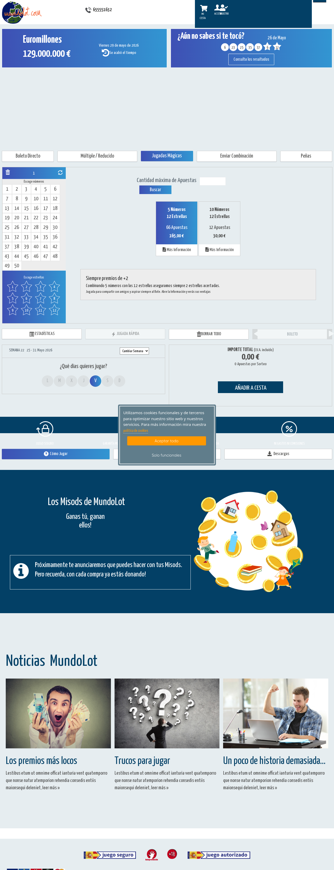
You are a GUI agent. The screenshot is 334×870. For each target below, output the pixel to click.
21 (26, 217)
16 (36, 208)
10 (36, 198)
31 (7, 237)
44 (16, 256)
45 (26, 256)
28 (36, 227)
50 (16, 265)
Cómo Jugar (56, 453)
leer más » (51, 787)
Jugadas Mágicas (167, 155)
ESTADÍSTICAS (42, 334)
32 (16, 237)
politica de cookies (135, 431)
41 (45, 246)
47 (45, 256)
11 (45, 198)
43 (7, 256)
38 (16, 246)
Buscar (155, 189)
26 (16, 227)
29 (45, 227)
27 (26, 227)
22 (36, 217)
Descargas (278, 453)
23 (45, 217)
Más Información (177, 249)
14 (16, 208)
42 (55, 246)
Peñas (306, 156)
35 (45, 237)
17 (45, 208)
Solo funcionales (166, 455)
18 (55, 208)
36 (55, 237)
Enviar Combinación (236, 156)
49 (7, 265)
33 (26, 237)
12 (55, 198)
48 (55, 256)
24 (55, 217)
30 (55, 227)
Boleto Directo (28, 156)
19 (7, 217)
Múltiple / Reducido (97, 156)
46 (36, 256)
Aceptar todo (166, 440)
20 (16, 217)
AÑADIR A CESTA (250, 388)
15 (26, 208)
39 (26, 246)
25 (7, 227)
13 (7, 208)
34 (36, 237)
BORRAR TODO (208, 334)
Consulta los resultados (251, 59)
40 (36, 246)
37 (7, 246)
